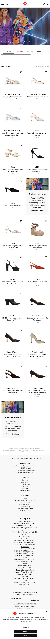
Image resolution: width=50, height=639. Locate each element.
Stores (8, 52)
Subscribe (35, 600)
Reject (25, 631)
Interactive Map (25, 490)
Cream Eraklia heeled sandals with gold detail (13, 170)
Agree (25, 635)
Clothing (29, 52)
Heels (33, 42)
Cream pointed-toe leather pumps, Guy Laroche (37, 355)
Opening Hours (25, 484)
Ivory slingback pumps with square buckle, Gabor (12, 98)
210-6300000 (21, 470)
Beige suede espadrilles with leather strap (37, 247)
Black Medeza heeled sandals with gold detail (37, 170)
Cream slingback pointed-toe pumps (37, 134)
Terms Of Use (25, 502)
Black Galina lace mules (13, 205)
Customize (25, 628)
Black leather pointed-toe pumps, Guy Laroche (13, 355)
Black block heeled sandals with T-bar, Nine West (12, 283)
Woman (19, 42)
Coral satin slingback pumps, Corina (37, 283)
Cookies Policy (25, 507)
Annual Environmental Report (25, 500)
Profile (25, 498)
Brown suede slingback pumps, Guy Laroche (12, 391)
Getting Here (25, 482)
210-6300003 (30, 470)
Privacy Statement (25, 504)
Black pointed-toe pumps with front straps (37, 319)
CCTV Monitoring (25, 511)
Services (25, 480)
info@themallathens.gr (26, 472)
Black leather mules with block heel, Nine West (12, 319)
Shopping (11, 42)
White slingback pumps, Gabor (37, 97)
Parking (25, 488)
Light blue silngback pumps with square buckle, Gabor (12, 134)
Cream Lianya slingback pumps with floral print (12, 247)
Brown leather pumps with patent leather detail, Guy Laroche (37, 392)
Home (3, 42)
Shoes (26, 42)
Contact (25, 486)
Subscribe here (37, 194)
